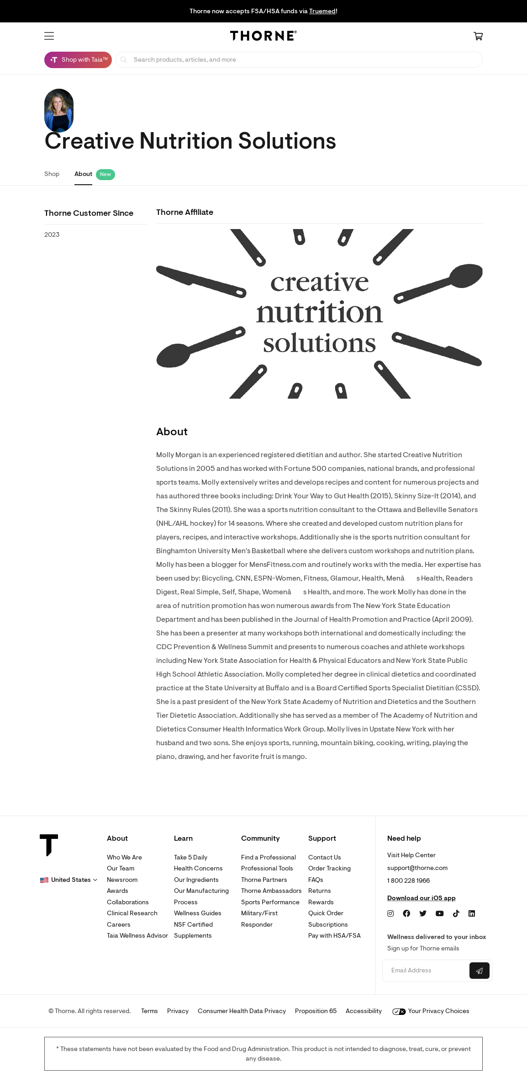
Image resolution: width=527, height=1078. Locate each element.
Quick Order (325, 913)
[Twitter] (423, 913)
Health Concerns (198, 868)
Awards (117, 891)
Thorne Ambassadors (271, 891)
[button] (49, 36)
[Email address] (424, 971)
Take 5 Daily (190, 857)
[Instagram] (390, 913)
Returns (319, 891)
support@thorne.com (417, 868)
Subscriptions (328, 925)
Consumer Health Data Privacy (242, 1011)
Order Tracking (329, 868)
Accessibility (364, 1011)
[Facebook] (406, 913)
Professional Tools (267, 868)
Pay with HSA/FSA (334, 935)
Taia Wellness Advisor (137, 935)
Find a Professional (268, 857)
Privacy (178, 1011)
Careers (119, 925)
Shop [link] (51, 174)
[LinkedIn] (472, 913)
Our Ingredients (196, 880)
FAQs (315, 880)
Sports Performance (270, 902)
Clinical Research (132, 913)
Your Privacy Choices (430, 1011)
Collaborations (128, 902)
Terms (149, 1011)
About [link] (83, 174)
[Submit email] (479, 970)
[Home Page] (263, 37)
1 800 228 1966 (408, 881)
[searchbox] (299, 60)
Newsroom (122, 880)
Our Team (120, 868)
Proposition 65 (316, 1011)
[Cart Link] (478, 37)
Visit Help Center (411, 855)
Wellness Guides (197, 913)
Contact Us (324, 857)
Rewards (321, 902)
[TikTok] (456, 913)
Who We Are (124, 857)
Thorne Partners (264, 880)
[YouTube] (440, 913)
